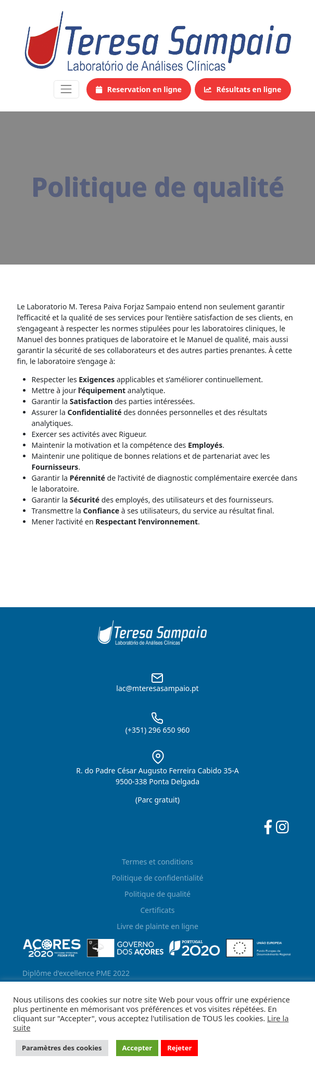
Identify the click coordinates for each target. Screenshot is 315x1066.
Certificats (158, 910)
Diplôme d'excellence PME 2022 (76, 973)
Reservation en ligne (139, 89)
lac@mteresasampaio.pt (157, 688)
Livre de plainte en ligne (157, 926)
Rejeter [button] (179, 1047)
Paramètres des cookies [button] (62, 1047)
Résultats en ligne (242, 89)
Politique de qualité (157, 894)
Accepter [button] (137, 1047)
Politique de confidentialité (158, 878)
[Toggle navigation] (66, 89)
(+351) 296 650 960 (157, 730)
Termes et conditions (157, 862)
